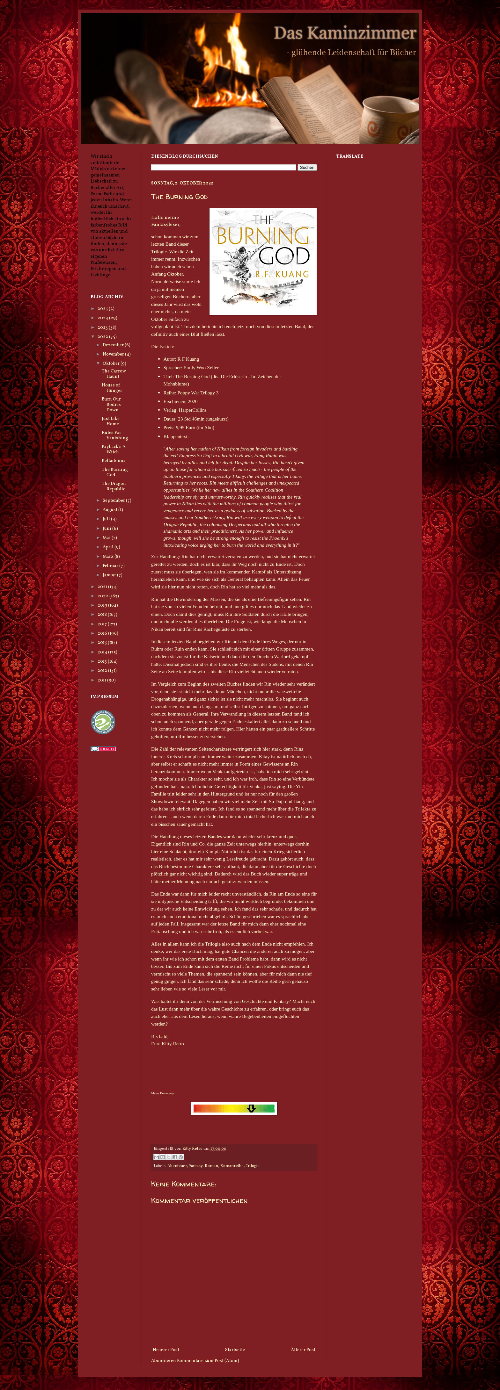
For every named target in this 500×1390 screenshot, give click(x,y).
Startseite (235, 1350)
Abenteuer (177, 1166)
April (108, 547)
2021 (103, 587)
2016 (103, 633)
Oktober (112, 364)
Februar (111, 566)
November (114, 354)
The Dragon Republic (114, 486)
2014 (103, 652)
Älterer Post (303, 1350)
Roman (211, 1166)
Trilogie (253, 1166)
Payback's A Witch (114, 449)
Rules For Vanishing (115, 435)
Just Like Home (111, 421)
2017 (103, 624)
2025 (103, 309)
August (110, 510)
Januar (110, 575)
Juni (107, 529)
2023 (103, 328)
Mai (107, 538)
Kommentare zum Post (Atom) (208, 1361)
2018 (103, 615)
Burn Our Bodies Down (111, 404)
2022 (103, 337)
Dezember (114, 345)
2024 (103, 318)
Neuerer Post (166, 1350)
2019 (103, 605)
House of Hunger (112, 388)
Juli (107, 519)
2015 (103, 643)
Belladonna (114, 461)
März (108, 557)
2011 (102, 680)
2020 (103, 596)
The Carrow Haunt (114, 374)
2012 (103, 671)
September (114, 501)
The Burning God (115, 472)
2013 (103, 662)
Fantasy (195, 1166)
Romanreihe (232, 1166)
